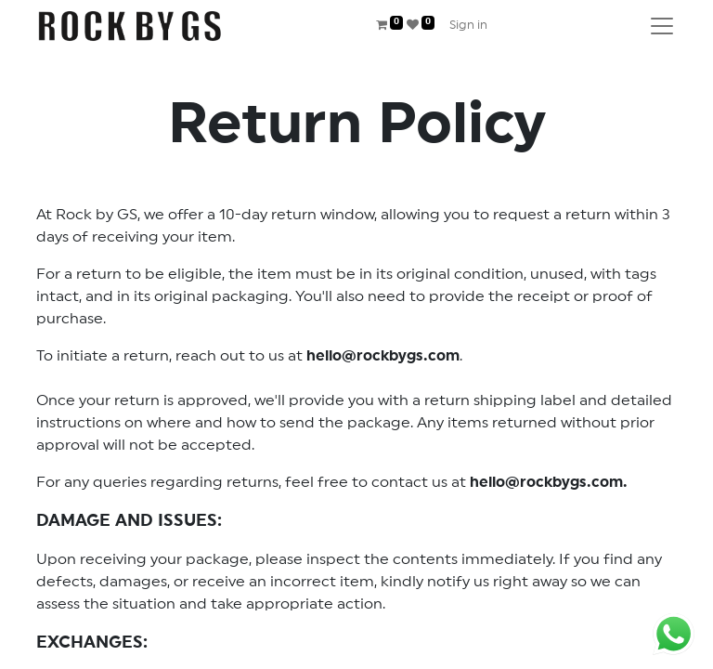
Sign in (468, 26)
